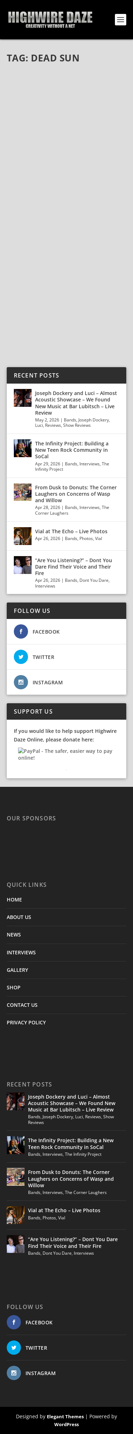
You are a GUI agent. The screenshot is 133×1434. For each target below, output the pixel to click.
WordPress (66, 1424)
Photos (86, 538)
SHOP (14, 987)
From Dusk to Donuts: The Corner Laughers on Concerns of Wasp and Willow (76, 494)
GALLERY (17, 969)
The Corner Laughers (86, 1192)
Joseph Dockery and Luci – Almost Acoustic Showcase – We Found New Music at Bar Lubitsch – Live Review (76, 403)
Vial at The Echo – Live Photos (71, 531)
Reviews (53, 425)
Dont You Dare (94, 580)
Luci (39, 425)
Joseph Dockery (93, 420)
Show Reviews (77, 425)
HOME (14, 899)
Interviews (89, 464)
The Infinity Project (83, 1154)
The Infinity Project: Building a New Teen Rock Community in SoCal (72, 450)
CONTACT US (22, 1004)
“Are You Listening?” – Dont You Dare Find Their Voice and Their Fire (73, 566)
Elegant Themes (65, 1416)
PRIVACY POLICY (26, 1022)
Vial (98, 538)
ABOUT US (19, 917)
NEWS (14, 934)
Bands (70, 420)
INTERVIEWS (21, 952)
